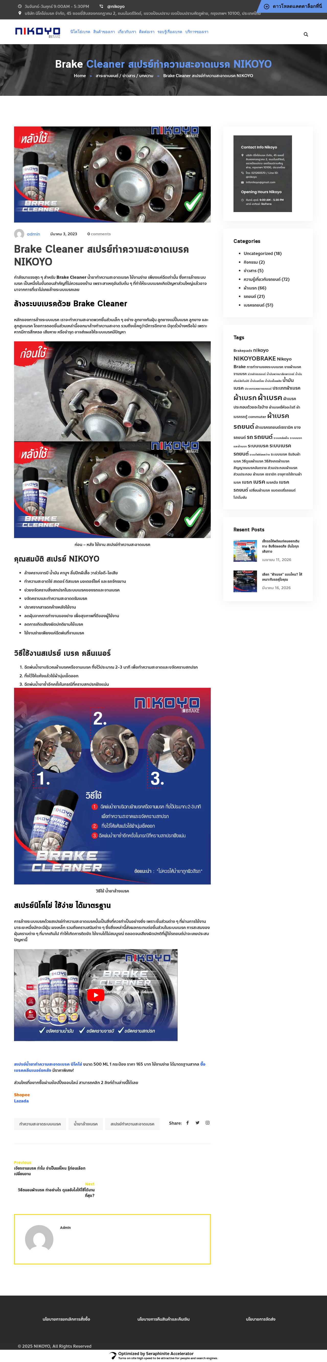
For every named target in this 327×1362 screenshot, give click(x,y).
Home (80, 76)
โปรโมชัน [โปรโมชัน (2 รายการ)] (240, 497)
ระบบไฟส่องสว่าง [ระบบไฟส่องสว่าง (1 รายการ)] (260, 454)
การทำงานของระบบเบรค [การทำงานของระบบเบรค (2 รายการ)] (265, 367)
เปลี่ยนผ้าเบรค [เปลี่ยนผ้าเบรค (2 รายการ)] (259, 490)
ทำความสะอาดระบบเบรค (40, 1124)
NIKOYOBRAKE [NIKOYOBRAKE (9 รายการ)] (254, 358)
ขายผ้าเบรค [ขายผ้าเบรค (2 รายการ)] (292, 367)
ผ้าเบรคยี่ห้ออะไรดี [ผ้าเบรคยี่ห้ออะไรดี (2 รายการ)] (282, 407)
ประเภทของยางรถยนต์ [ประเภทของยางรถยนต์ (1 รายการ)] (258, 389)
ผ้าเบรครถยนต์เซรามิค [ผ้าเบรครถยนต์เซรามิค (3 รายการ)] (274, 427)
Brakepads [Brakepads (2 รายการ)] (242, 350)
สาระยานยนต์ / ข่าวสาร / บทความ (124, 76)
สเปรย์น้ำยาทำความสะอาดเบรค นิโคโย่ (48, 1064)
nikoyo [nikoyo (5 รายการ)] (260, 350)
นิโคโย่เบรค (80, 31)
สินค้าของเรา (104, 31)
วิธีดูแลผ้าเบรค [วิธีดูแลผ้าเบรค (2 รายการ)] (252, 461)
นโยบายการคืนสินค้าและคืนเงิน (163, 1319)
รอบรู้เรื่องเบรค (169, 31)
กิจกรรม (251, 262)
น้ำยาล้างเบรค (86, 1124)
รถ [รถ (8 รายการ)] (250, 437)
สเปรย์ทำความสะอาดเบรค (132, 1124)
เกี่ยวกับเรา (127, 31)
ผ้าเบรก (250, 288)
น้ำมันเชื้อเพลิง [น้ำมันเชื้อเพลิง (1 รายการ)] (273, 381)
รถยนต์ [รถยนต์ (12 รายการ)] (263, 436)
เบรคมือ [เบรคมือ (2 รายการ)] (272, 482)
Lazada (21, 1101)
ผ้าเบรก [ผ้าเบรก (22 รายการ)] (245, 397)
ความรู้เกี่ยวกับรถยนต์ (262, 279)
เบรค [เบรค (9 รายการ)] (259, 482)
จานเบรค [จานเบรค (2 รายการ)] (240, 374)
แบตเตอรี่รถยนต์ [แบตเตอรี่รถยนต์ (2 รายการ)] (283, 490)
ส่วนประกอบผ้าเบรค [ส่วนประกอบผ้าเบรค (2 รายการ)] (282, 468)
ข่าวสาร (250, 270)
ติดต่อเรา (146, 31)
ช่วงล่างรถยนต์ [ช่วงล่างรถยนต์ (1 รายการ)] (257, 374)
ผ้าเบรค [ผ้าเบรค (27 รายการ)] (270, 397)
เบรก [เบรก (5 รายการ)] (247, 482)
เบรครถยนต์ (254, 305)
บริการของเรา (196, 31)
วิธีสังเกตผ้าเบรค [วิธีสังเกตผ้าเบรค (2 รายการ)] (276, 461)
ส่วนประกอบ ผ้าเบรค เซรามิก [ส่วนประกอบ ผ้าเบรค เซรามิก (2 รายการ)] (254, 474)
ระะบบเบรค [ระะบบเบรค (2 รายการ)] (279, 454)
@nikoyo (116, 6)
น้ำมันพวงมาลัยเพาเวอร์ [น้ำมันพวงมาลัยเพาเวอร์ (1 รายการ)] (280, 374)
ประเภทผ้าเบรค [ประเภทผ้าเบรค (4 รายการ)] (286, 388)
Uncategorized (258, 253)
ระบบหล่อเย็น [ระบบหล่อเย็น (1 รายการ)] (281, 438)
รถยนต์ (250, 296)
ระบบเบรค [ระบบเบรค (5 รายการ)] (258, 445)
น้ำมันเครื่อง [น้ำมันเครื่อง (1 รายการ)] (257, 381)
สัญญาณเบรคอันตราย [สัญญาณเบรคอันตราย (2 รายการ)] (250, 468)
